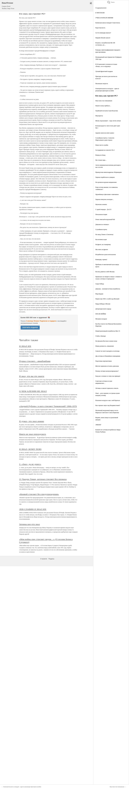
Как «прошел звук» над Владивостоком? (107, 405)
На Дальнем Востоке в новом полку (106, 341)
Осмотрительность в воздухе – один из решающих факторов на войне (22, 786)
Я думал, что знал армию (31, 421)
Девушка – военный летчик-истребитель (107, 289)
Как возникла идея (101, 239)
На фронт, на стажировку (103, 244)
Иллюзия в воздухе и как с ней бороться (107, 400)
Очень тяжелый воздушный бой (105, 219)
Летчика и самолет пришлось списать (106, 388)
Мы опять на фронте (101, 249)
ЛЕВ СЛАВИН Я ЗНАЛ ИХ (32, 509)
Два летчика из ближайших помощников (107, 356)
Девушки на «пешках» (102, 224)
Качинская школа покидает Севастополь (107, 23)
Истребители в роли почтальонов (105, 254)
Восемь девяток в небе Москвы (104, 271)
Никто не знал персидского (32, 434)
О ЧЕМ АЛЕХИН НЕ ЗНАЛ (33, 391)
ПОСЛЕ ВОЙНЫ (100, 314)
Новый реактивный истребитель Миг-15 (107, 331)
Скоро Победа (99, 284)
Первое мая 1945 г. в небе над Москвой (107, 299)
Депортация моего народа (103, 309)
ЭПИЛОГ (98, 424)
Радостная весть (100, 28)
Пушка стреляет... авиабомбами (34, 361)
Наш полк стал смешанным (103, 100)
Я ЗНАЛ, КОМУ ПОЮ (30, 449)
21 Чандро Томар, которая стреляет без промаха (43, 479)
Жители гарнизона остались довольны (107, 366)
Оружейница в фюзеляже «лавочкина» (107, 194)
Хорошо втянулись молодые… (104, 199)
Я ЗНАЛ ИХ (25, 346)
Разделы (51, 559)
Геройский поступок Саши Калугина (106, 110)
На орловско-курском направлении (106, 182)
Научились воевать (101, 204)
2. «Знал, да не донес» (30, 464)
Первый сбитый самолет (102, 38)
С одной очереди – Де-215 (103, 209)
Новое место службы (101, 145)
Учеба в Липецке (100, 336)
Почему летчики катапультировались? (107, 371)
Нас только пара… (101, 160)
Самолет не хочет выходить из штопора (107, 351)
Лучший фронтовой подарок (104, 71)
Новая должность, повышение (104, 346)
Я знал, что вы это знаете (31, 376)
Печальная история (101, 214)
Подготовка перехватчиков (103, 361)
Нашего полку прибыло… (103, 105)
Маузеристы (99, 115)
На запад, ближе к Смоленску (104, 234)
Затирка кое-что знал (29, 524)
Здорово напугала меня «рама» (104, 133)
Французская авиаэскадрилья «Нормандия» (108, 172)
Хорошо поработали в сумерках (105, 177)
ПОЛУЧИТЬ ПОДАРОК (30, 327)
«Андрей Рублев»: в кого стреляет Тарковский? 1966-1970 (48, 406)
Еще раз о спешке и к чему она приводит (107, 376)
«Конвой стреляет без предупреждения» (39, 494)
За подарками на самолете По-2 (105, 150)
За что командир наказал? (103, 33)
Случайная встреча (101, 229)
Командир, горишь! (101, 259)
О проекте (43, 559)
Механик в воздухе (101, 319)
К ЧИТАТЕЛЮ (100, 13)
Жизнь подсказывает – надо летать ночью (108, 121)
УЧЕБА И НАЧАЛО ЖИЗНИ (104, 18)
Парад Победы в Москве (102, 304)
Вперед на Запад (100, 155)
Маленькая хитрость (101, 83)
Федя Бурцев (99, 294)
